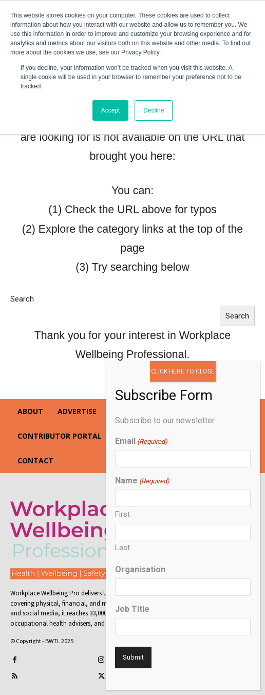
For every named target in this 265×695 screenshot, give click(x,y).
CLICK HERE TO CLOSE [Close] (183, 371)
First (122, 514)
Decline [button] (153, 110)
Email (141, 441)
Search (22, 299)
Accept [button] (110, 110)
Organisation (140, 569)
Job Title (132, 609)
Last (122, 547)
